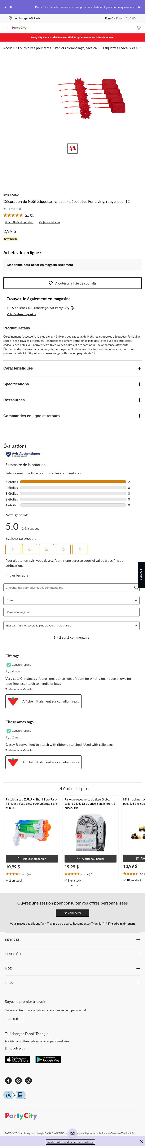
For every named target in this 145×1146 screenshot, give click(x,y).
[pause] (11, 7)
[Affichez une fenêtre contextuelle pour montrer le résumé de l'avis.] (91, 874)
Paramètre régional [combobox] (73, 612)
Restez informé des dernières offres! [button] (70, 1142)
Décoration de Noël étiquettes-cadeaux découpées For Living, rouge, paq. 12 (66, 201)
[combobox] (75, 625)
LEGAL (72, 983)
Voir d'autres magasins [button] (21, 314)
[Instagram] (28, 1080)
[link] (20, 215)
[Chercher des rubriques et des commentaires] (71, 587)
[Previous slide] (5, 7)
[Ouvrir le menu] (6, 28)
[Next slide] (139, 7)
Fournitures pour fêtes (34, 48)
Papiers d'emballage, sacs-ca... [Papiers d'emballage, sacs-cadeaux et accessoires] (77, 48)
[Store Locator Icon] (10, 18)
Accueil (8, 48)
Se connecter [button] (72, 913)
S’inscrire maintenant (121, 923)
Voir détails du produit (19, 222)
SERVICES (72, 940)
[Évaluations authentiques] (23, 454)
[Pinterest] (18, 1080)
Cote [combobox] (73, 600)
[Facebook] (8, 1080)
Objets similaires (49, 222)
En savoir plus (15, 1048)
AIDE (72, 968)
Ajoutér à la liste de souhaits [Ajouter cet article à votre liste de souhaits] (73, 283)
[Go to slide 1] (72, 149)
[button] (72, 308)
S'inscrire (14, 1018)
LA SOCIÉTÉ (72, 954)
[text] (32, 874)
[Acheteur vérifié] (19, 665)
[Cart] (139, 28)
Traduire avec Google (18, 689)
